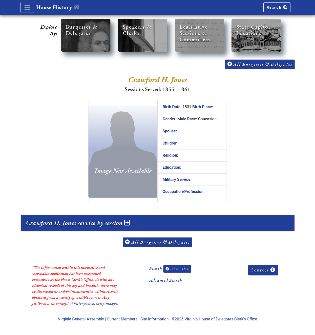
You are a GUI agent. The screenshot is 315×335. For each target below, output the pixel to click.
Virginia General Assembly (81, 319)
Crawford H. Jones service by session (78, 223)
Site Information (154, 319)
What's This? (177, 269)
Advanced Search (165, 280)
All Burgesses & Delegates (260, 64)
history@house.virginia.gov (95, 303)
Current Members (122, 319)
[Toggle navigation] (27, 7)
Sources (263, 270)
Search (277, 7)
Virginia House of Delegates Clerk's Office (221, 319)
